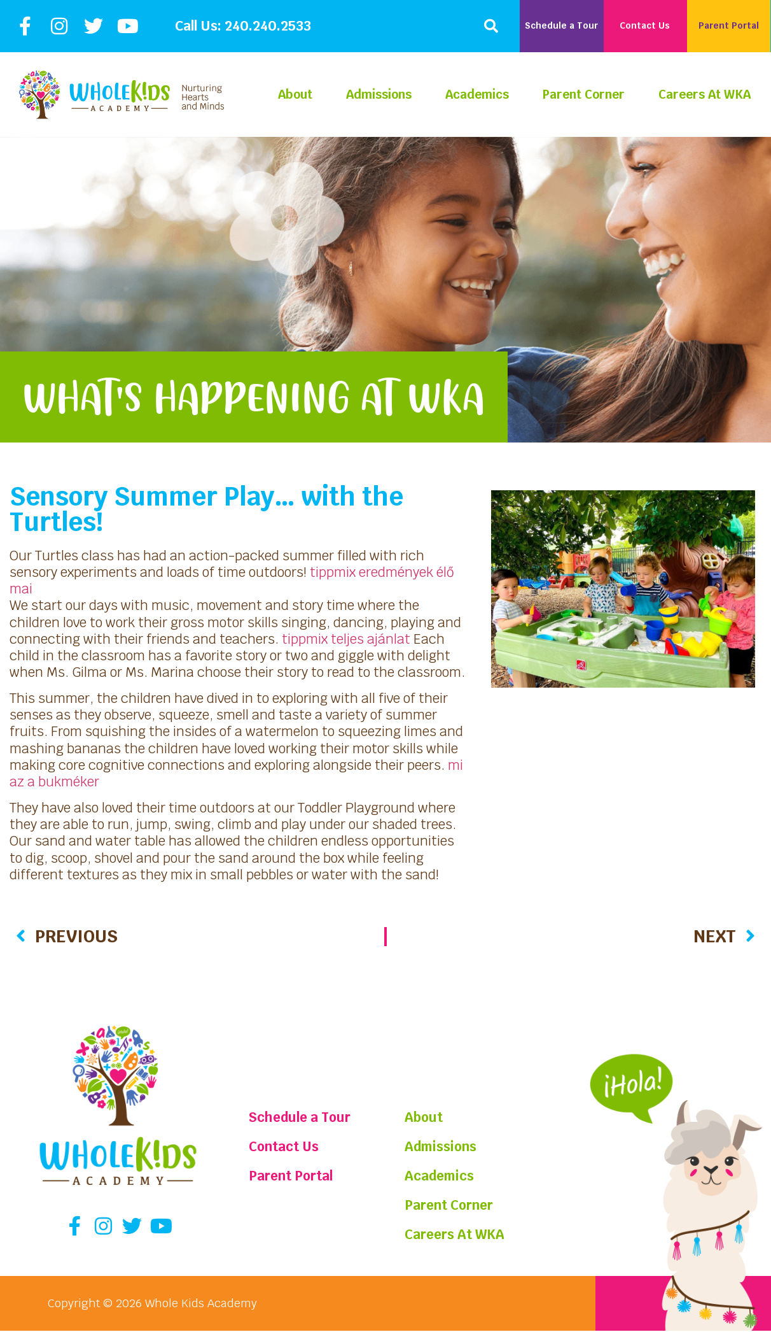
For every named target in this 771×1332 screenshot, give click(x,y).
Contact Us (288, 1146)
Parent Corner (584, 95)
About (295, 95)
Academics (477, 95)
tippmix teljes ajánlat (346, 639)
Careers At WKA (704, 95)
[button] (491, 26)
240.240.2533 (268, 25)
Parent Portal (297, 1176)
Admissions (379, 95)
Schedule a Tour (308, 1117)
